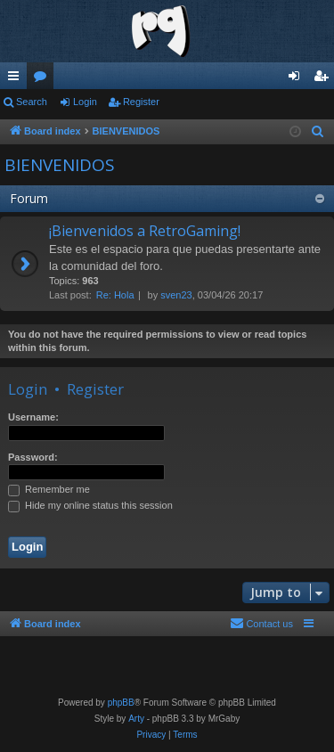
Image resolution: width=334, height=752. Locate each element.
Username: (33, 417)
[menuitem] (318, 132)
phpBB (121, 702)
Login (85, 101)
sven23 (175, 295)
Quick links (17, 79)
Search (31, 101)
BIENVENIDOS (59, 164)
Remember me (49, 489)
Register (141, 101)
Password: (33, 457)
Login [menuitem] (298, 79)
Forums (43, 79)
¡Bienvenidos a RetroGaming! (144, 231)
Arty (136, 718)
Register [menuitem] (324, 79)
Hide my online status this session (90, 505)
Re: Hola (115, 295)
